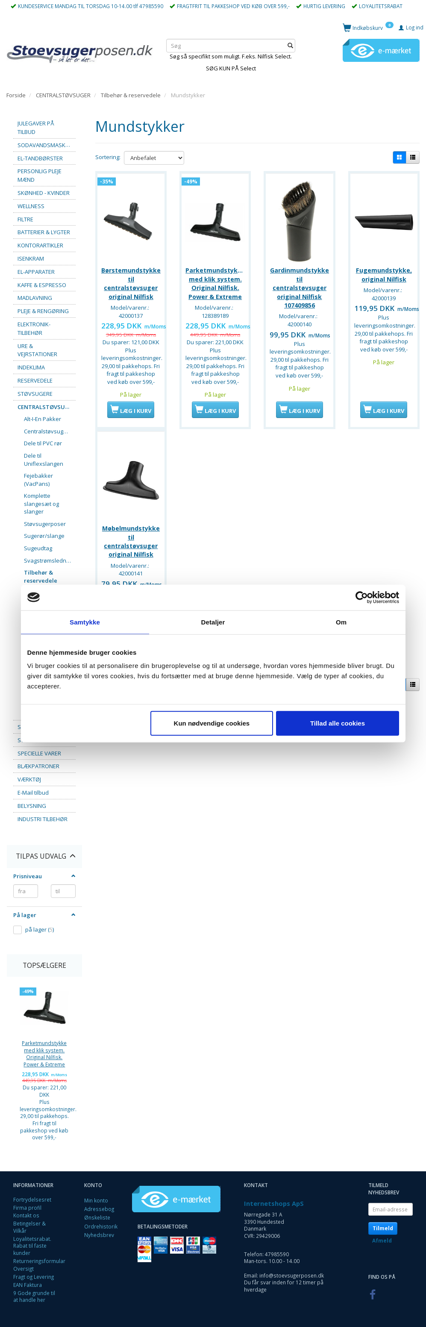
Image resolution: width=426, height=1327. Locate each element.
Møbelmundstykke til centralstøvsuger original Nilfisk (131, 538)
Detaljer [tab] (213, 621)
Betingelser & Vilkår (29, 1227)
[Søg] (290, 46)
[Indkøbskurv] (368, 27)
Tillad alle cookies (337, 723)
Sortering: (107, 157)
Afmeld (382, 1240)
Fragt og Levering (33, 1276)
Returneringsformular (39, 1260)
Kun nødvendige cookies (212, 723)
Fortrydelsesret (32, 1199)
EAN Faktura (27, 1284)
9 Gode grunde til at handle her (34, 1296)
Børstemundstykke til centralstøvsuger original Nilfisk (131, 281)
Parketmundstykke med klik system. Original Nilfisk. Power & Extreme (44, 1054)
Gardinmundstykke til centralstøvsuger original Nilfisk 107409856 (299, 286)
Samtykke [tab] (85, 621)
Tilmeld (383, 1228)
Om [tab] (341, 621)
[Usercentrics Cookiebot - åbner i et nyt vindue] (361, 597)
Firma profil (27, 1207)
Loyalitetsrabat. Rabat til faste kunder (32, 1245)
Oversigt (23, 1268)
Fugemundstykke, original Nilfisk (384, 272)
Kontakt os (26, 1215)
